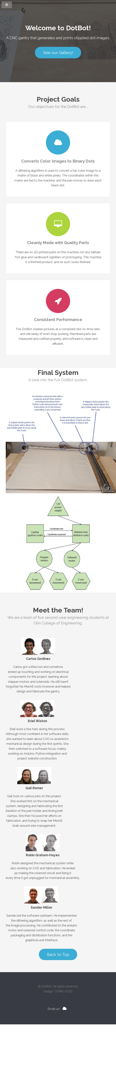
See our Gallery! (58, 52)
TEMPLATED (63, 991)
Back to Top (58, 954)
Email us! (54, 1009)
